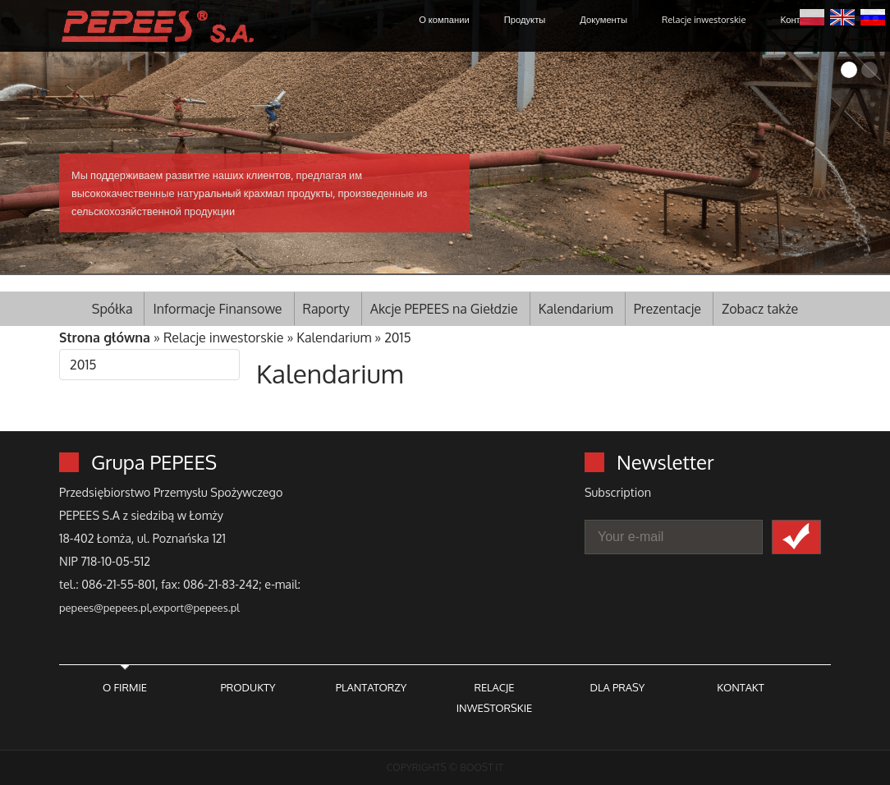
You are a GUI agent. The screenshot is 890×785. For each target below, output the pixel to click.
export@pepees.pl (196, 607)
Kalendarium (576, 309)
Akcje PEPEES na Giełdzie (444, 309)
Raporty (326, 309)
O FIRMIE (125, 687)
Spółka (112, 309)
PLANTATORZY (371, 687)
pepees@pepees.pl (104, 607)
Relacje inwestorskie (703, 19)
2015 (397, 337)
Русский (873, 15)
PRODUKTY (247, 687)
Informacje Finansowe (217, 309)
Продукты (525, 19)
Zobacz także (760, 309)
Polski (812, 15)
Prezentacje (667, 309)
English (842, 15)
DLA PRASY (617, 687)
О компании (444, 19)
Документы (603, 19)
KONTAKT (740, 687)
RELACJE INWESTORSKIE (494, 697)
